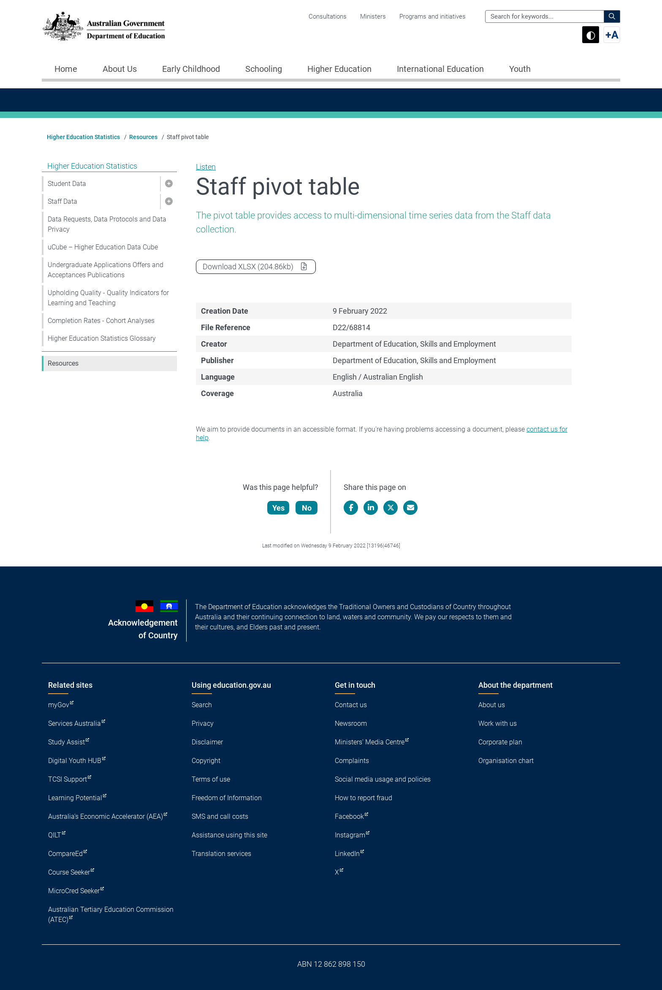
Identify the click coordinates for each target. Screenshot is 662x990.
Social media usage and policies (383, 779)
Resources (143, 137)
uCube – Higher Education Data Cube (103, 247)
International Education (440, 69)
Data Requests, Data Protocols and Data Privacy (107, 224)
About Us (120, 69)
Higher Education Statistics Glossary (102, 338)
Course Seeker (69, 872)
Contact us (351, 705)
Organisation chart (506, 761)
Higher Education (339, 69)
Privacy (203, 723)
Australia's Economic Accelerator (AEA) (105, 816)
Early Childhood (191, 69)
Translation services (221, 854)
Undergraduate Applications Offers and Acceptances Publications (105, 270)
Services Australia (74, 723)
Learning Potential (75, 798)
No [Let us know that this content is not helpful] (307, 507)
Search (202, 705)
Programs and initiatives (432, 16)
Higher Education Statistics (83, 137)
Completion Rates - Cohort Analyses (101, 321)
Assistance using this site (229, 835)
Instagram (350, 835)
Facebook (349, 816)
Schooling (263, 69)
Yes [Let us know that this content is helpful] (279, 507)
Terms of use (211, 779)
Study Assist (66, 742)
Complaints (352, 761)
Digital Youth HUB (74, 761)
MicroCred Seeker (74, 891)
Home (65, 69)
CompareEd (65, 854)
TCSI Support (67, 779)
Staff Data (62, 201)
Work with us (497, 723)
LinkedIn (347, 854)
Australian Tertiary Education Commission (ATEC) (111, 914)
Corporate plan (500, 742)
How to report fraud (363, 798)
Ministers (373, 16)
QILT (54, 835)
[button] (168, 183)
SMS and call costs (220, 816)
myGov (58, 705)
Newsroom (351, 723)
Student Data (67, 184)
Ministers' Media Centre (369, 742)
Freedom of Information (227, 798)
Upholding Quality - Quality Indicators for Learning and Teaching (108, 298)
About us (491, 705)
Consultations (328, 16)
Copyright (206, 761)
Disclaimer (207, 742)
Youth (520, 69)
